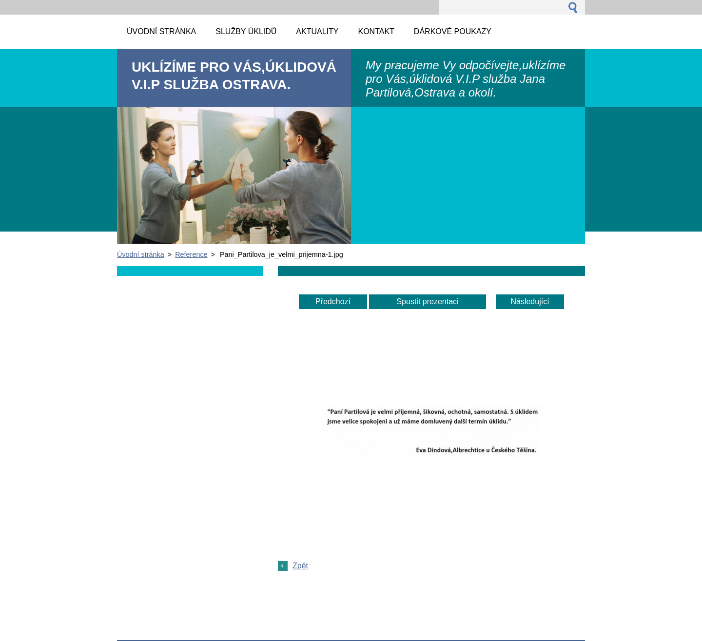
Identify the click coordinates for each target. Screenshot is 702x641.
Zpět (300, 566)
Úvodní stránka (140, 254)
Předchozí (333, 301)
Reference (191, 254)
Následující (529, 301)
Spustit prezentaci (427, 301)
